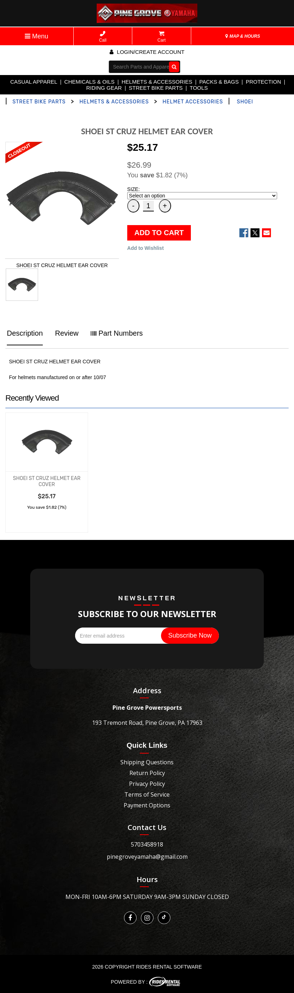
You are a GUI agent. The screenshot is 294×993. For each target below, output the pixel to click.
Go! (172, 66)
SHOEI (245, 102)
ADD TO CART (159, 233)
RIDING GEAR (104, 88)
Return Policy (147, 773)
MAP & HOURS (242, 36)
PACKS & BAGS (219, 82)
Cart (161, 37)
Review (67, 333)
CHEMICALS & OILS (89, 82)
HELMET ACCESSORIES (192, 102)
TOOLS (199, 88)
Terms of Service (147, 794)
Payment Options (147, 805)
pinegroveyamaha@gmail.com (147, 857)
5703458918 (147, 844)
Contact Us (147, 827)
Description (25, 333)
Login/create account (147, 52)
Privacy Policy (147, 783)
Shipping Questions (147, 762)
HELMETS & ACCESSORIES (156, 82)
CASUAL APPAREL (33, 82)
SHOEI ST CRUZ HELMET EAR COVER (47, 481)
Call (102, 37)
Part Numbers (117, 333)
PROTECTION (263, 82)
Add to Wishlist (145, 248)
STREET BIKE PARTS (156, 88)
